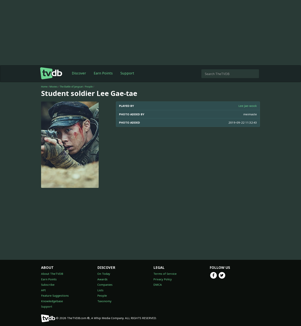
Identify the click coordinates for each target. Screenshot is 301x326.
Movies (54, 86)
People (89, 86)
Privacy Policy (162, 279)
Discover (79, 73)
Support (127, 73)
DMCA (157, 284)
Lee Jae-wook (247, 106)
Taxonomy (104, 301)
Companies (104, 284)
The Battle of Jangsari (71, 86)
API (43, 290)
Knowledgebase (52, 301)
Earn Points (103, 73)
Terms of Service (165, 274)
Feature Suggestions (55, 295)
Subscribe (48, 284)
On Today (103, 274)
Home (44, 86)
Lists (100, 290)
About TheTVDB (52, 274)
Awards (102, 279)
